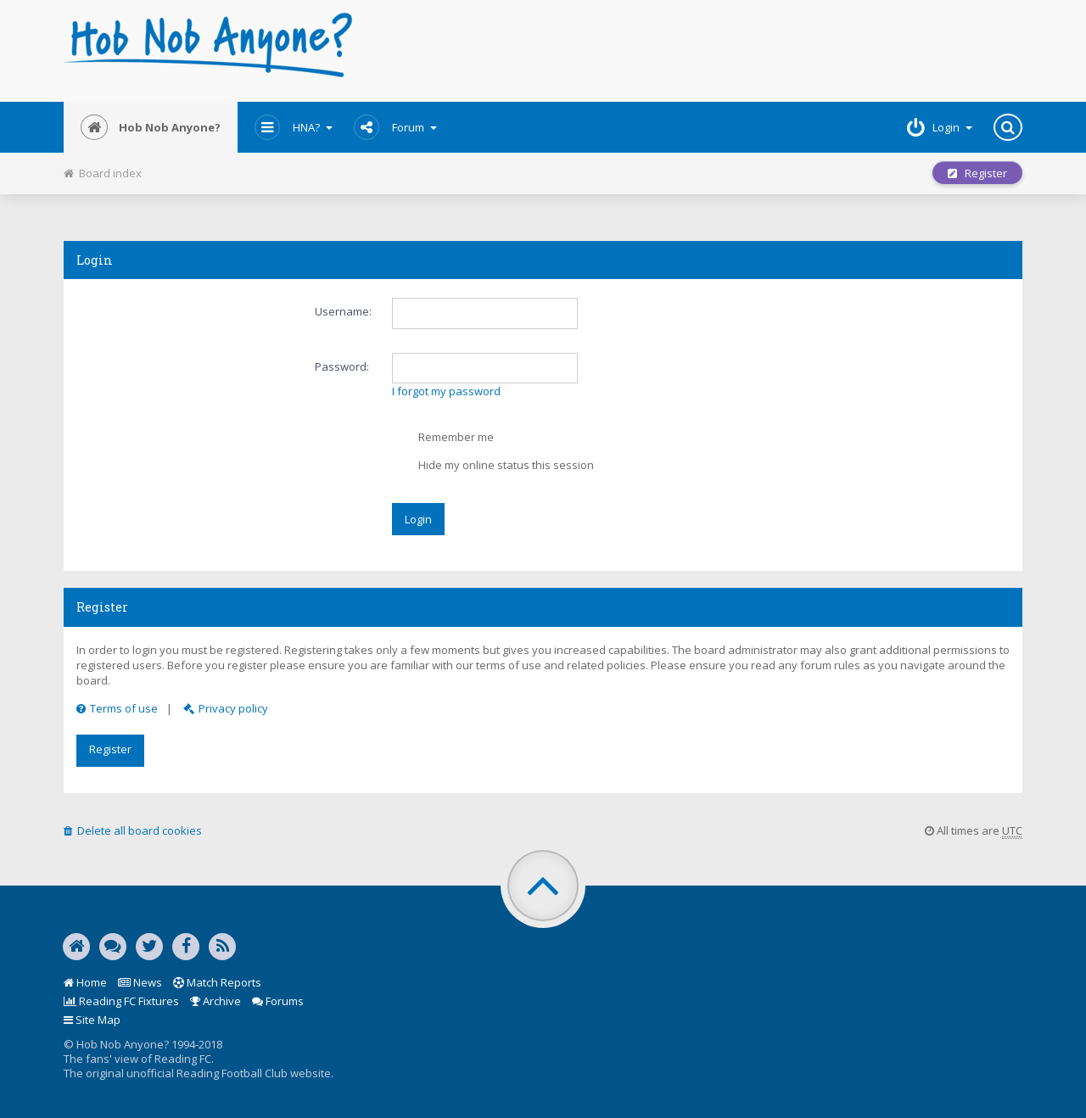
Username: (343, 311)
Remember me (443, 438)
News (140, 982)
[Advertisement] (705, 51)
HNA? (294, 127)
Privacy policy (225, 708)
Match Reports (217, 982)
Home (85, 982)
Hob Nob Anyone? (151, 127)
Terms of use (117, 708)
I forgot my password (446, 391)
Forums (278, 1001)
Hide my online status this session (493, 466)
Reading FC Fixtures (121, 1001)
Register (977, 173)
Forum (395, 127)
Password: (342, 366)
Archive (215, 1001)
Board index (103, 173)
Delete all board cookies (133, 830)
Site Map (92, 1019)
